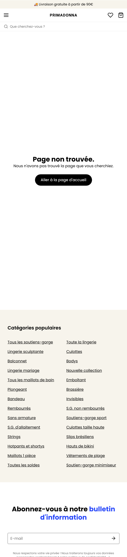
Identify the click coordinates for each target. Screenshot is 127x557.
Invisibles (74, 399)
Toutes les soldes (24, 465)
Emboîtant (76, 380)
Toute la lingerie (81, 342)
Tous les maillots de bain (31, 380)
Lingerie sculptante (26, 351)
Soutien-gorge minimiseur (91, 465)
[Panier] (121, 15)
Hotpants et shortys (26, 446)
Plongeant (17, 389)
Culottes (74, 351)
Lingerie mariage (23, 370)
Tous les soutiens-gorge (30, 342)
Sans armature (22, 418)
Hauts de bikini (80, 446)
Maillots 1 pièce (22, 455)
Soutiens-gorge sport (86, 418)
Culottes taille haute (85, 427)
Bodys (72, 361)
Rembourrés (19, 408)
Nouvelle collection (84, 370)
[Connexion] (110, 15)
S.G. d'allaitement (24, 427)
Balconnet (17, 361)
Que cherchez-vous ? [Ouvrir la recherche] (24, 26)
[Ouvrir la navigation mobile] (6, 15)
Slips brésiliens (80, 436)
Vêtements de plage (85, 455)
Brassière (75, 389)
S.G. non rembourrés (85, 408)
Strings (14, 436)
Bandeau (16, 399)
